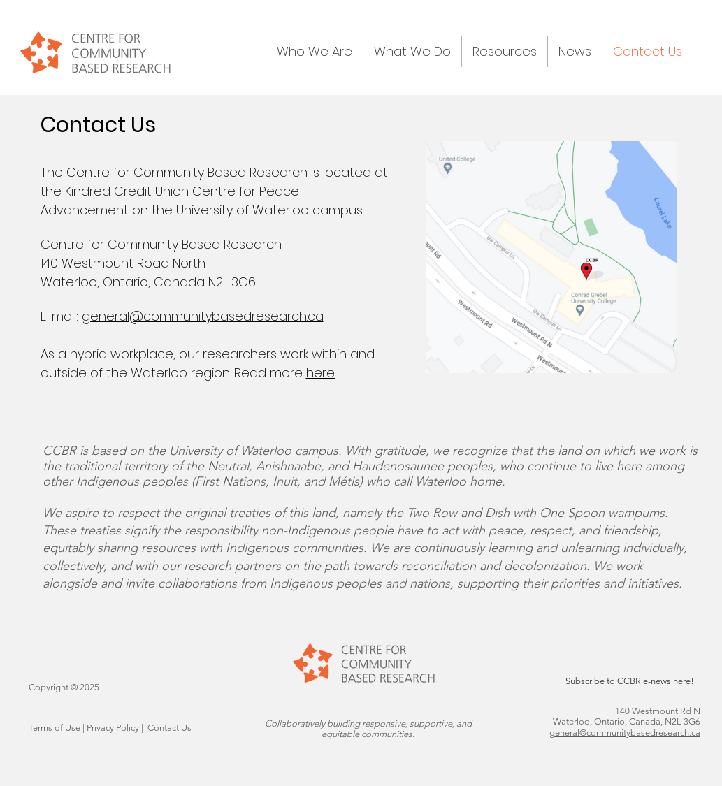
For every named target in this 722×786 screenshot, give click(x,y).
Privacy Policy (113, 727)
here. (320, 372)
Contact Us (169, 727)
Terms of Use (54, 727)
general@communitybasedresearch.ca (203, 316)
